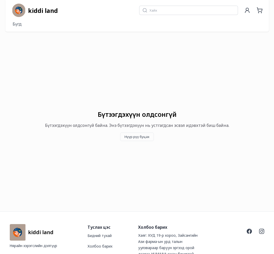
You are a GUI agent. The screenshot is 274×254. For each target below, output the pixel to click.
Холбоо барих (99, 246)
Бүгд (17, 24)
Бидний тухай (99, 235)
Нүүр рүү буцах (137, 136)
